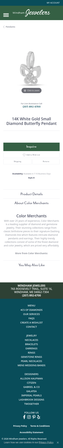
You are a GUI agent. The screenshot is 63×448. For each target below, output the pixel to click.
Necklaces (31, 340)
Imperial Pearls (31, 395)
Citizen (31, 382)
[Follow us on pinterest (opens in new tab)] (33, 417)
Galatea (31, 391)
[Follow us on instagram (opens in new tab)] (29, 417)
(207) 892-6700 (32, 106)
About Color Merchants (31, 203)
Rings (31, 352)
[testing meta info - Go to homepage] (31, 13)
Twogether (31, 403)
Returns (46, 161)
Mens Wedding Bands (32, 365)
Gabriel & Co (31, 387)
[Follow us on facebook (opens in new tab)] (24, 417)
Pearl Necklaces (31, 361)
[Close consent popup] (58, 443)
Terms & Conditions (40, 426)
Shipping (17, 161)
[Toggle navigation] (6, 15)
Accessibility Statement (31, 432)
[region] (31, 66)
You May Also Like (31, 265)
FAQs (32, 318)
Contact (31, 326)
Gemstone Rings (31, 356)
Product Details (31, 194)
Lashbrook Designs (31, 399)
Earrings (31, 348)
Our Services (31, 314)
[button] (53, 3)
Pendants (10, 26)
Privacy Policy (20, 426)
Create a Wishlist (31, 322)
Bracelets (31, 344)
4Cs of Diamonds (31, 309)
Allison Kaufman (31, 378)
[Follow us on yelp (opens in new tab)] (38, 417)
